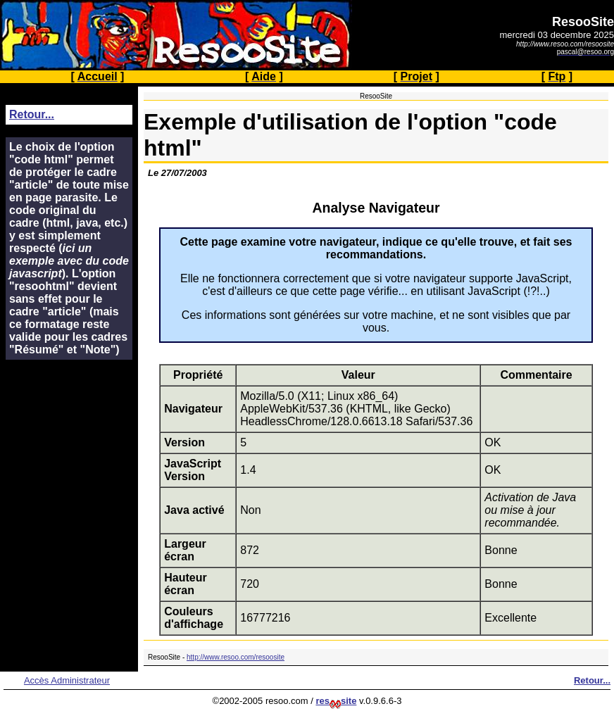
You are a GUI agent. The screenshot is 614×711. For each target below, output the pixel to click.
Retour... (31, 114)
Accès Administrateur (67, 680)
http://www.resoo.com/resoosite (235, 657)
